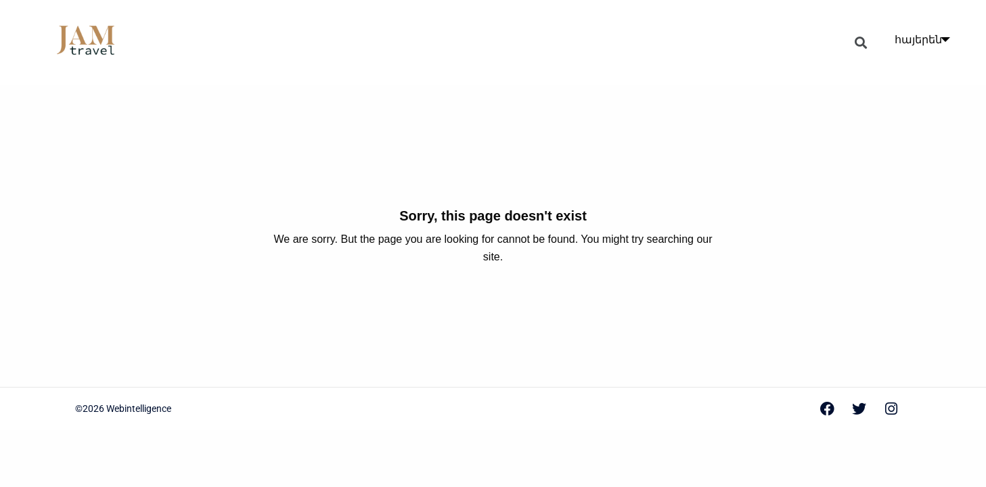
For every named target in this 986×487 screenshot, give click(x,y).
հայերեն (918, 39)
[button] (861, 42)
